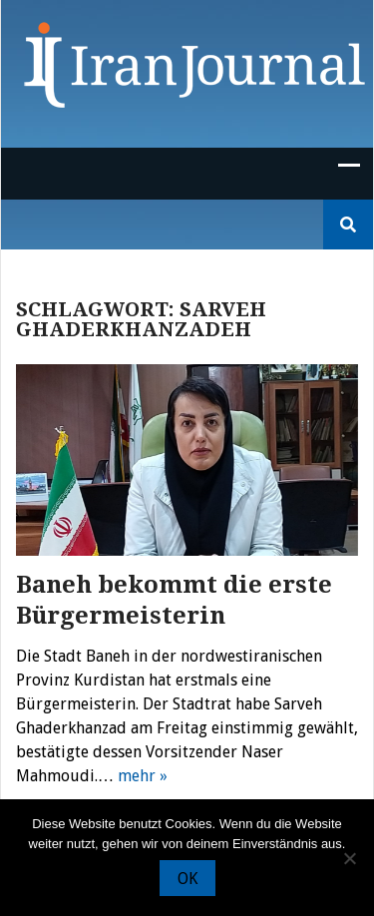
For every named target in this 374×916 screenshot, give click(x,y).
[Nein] (349, 858)
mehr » (143, 775)
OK (187, 878)
